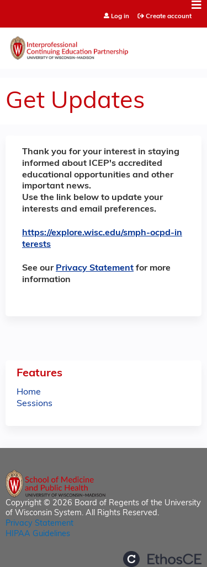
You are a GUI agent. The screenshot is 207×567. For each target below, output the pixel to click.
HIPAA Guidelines (38, 534)
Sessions (34, 403)
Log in (120, 17)
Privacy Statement (95, 268)
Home (29, 392)
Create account (169, 16)
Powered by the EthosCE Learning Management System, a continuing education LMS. (162, 559)
